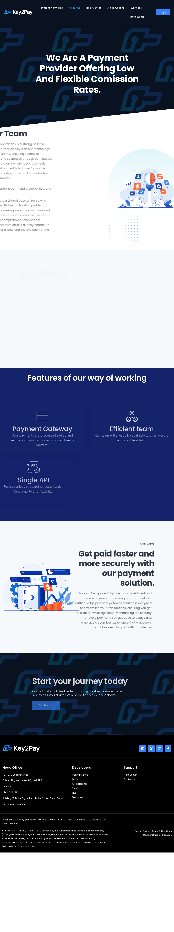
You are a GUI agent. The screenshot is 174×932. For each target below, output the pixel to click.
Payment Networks (51, 7)
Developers (137, 16)
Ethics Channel (116, 7)
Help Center (93, 7)
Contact (136, 7)
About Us (74, 7)
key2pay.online (28, 819)
